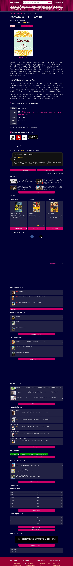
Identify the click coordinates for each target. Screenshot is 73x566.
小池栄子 (39, 112)
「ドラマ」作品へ (54, 228)
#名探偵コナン (23, 454)
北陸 (38, 500)
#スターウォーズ (14, 454)
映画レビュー (36, 447)
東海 (38, 495)
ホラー (38, 523)
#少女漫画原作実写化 (41, 454)
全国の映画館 (29, 563)
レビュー (23, 26)
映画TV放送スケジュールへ (36, 481)
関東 (38, 492)
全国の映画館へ (36, 510)
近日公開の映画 (47, 6)
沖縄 (38, 506)
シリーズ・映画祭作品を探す (36, 457)
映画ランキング (57, 6)
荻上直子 (24, 111)
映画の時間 (12, 13)
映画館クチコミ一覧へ (36, 527)
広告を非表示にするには (56, 263)
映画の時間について (36, 545)
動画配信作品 (47, 9)
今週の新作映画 (36, 6)
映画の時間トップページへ (17, 552)
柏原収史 (48, 112)
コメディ (13, 523)
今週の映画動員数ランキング (17, 309)
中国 (12, 503)
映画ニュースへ (36, 403)
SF (11, 520)
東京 (12, 492)
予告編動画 (36, 9)
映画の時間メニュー (15, 6)
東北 (38, 497)
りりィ (58, 112)
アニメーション (40, 517)
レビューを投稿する (49, 170)
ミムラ (35, 112)
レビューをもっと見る (23, 170)
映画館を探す (15, 9)
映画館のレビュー (30, 565)
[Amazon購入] (23, 57)
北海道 (12, 497)
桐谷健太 (25, 114)
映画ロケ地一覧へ (36, 529)
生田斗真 (24, 112)
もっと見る (36, 192)
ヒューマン (17, 22)
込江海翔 (53, 112)
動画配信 (29, 26)
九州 (12, 506)
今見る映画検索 (57, 2)
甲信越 (12, 500)
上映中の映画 (26, 6)
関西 (12, 495)
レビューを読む (57, 9)
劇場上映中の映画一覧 (36, 334)
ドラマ (12, 22)
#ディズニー (31, 454)
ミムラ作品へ (36, 228)
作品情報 (19, 13)
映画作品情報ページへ (16, 549)
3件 (25, 22)
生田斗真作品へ (18, 228)
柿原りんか (30, 112)
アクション (13, 517)
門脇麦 (44, 112)
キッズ (38, 520)
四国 (38, 503)
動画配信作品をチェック (36, 359)
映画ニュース (26, 9)
